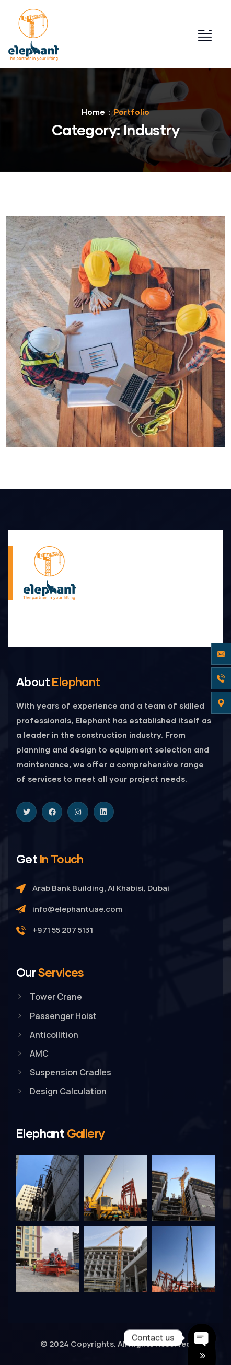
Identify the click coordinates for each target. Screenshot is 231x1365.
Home (93, 112)
